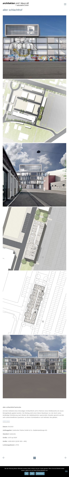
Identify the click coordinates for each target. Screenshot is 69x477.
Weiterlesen (40, 473)
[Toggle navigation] (65, 4)
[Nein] (66, 471)
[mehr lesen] (6, 421)
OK (26, 473)
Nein (32, 473)
